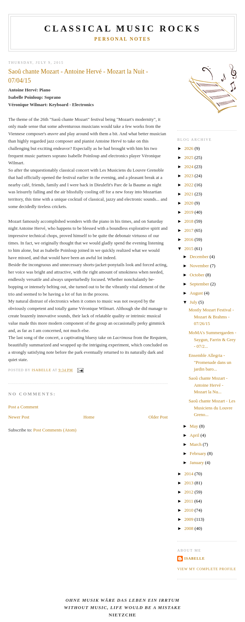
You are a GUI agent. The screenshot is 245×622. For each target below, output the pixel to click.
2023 (189, 175)
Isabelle (194, 558)
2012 (189, 492)
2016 (189, 239)
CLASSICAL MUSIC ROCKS (122, 28)
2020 (189, 203)
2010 (189, 510)
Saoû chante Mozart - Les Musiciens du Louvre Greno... (212, 407)
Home (88, 417)
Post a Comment (23, 406)
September (200, 283)
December (200, 256)
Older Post (158, 417)
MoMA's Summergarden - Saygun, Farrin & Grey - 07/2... (212, 339)
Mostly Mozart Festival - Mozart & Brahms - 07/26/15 (211, 316)
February (198, 453)
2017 (189, 230)
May (194, 426)
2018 (189, 221)
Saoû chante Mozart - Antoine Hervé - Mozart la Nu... (208, 384)
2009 (189, 519)
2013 (189, 482)
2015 (189, 248)
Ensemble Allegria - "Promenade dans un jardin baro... (210, 362)
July (194, 302)
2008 (189, 528)
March (196, 444)
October (198, 274)
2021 (189, 193)
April (195, 435)
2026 (189, 148)
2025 (189, 157)
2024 (189, 166)
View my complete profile (206, 569)
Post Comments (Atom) (55, 430)
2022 (189, 184)
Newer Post (18, 417)
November (200, 265)
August (197, 293)
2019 (189, 212)
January (197, 462)
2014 (189, 473)
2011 (189, 501)
